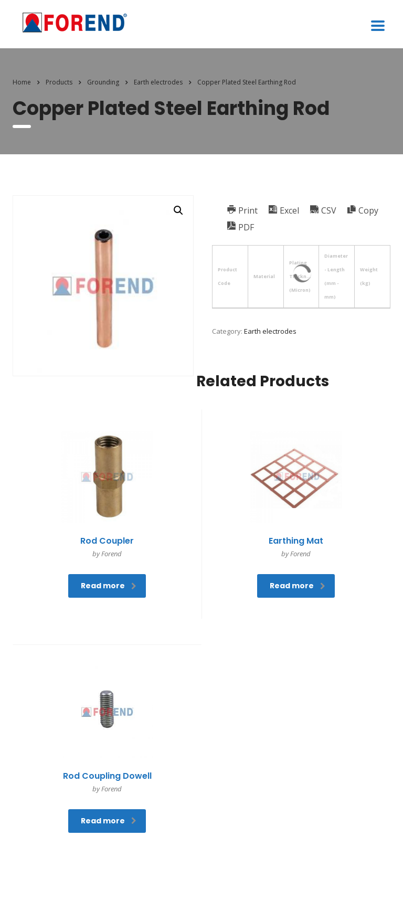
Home (22, 82)
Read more (108, 585)
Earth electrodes (270, 331)
